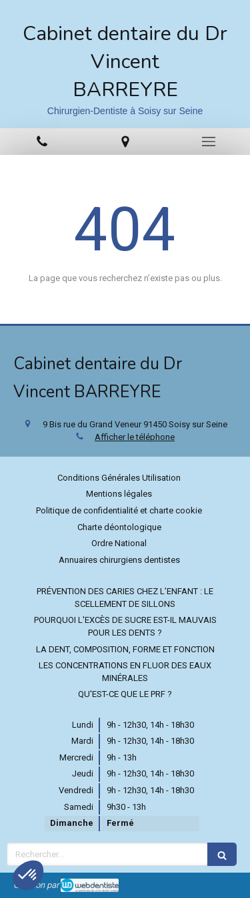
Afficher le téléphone (135, 437)
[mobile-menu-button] (208, 141)
